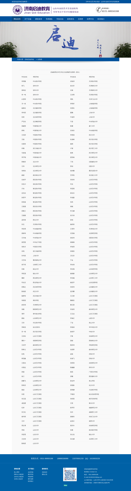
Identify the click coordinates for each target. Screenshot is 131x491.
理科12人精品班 (19, 474)
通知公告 (44, 474)
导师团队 (49, 19)
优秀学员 (90, 19)
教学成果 (30, 479)
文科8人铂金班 (18, 479)
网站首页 (17, 19)
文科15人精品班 (19, 476)
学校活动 (59, 19)
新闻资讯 (70, 19)
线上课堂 (16, 472)
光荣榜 (80, 19)
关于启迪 (27, 19)
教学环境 (30, 474)
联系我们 (101, 19)
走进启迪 (30, 472)
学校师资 (30, 476)
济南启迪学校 (29, 59)
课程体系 (38, 19)
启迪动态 (44, 472)
